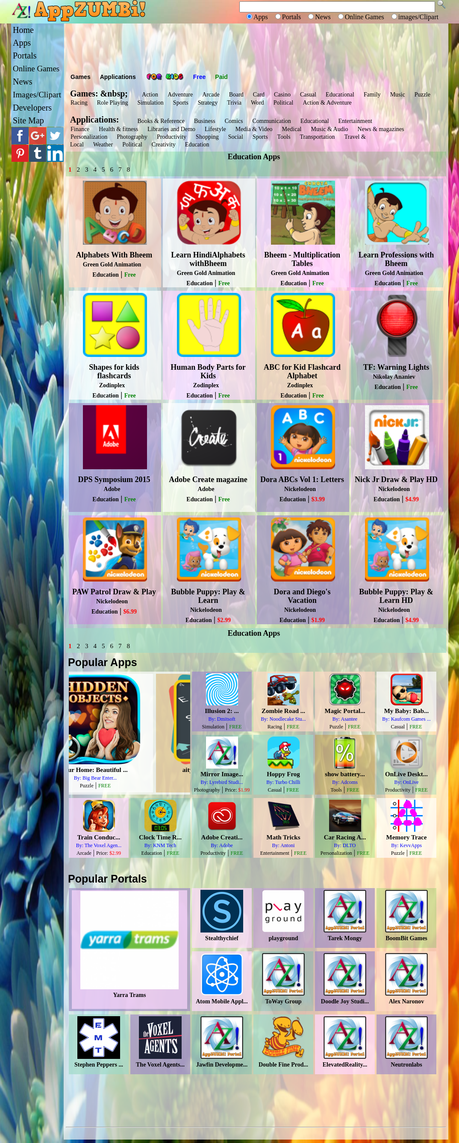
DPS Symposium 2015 (114, 479)
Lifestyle (215, 129)
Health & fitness (118, 129)
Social (235, 137)
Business (204, 121)
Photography (132, 137)
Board (236, 94)
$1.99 (318, 620)
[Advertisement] (256, 47)
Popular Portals (107, 879)
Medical (292, 129)
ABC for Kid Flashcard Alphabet (302, 371)
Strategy (208, 102)
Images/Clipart (37, 94)
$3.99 (318, 499)
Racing (79, 102)
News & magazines (381, 129)
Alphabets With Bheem (114, 255)
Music (397, 94)
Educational (340, 94)
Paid (221, 76)
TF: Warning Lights (396, 367)
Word (257, 102)
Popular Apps (102, 662)
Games (81, 76)
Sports (180, 102)
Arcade (210, 94)
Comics (234, 121)
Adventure (180, 94)
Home (23, 30)
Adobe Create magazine (208, 479)
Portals (25, 55)
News (22, 81)
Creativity (164, 144)
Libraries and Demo (171, 129)
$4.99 (412, 499)
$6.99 (130, 611)
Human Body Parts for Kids (208, 371)
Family (372, 94)
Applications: (96, 119)
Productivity (171, 137)
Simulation (150, 102)
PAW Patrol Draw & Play (114, 592)
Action (150, 94)
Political (284, 102)
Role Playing (112, 102)
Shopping (207, 137)
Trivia (234, 102)
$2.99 (224, 620)
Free (199, 76)
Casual (308, 94)
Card (259, 94)
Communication (271, 121)
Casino (282, 94)
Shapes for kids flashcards (114, 371)
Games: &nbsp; (99, 93)
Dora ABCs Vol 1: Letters (302, 479)
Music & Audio (329, 129)
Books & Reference (160, 121)
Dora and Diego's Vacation (302, 596)
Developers (32, 107)
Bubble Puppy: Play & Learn (208, 596)
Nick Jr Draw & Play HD (396, 479)
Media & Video (254, 129)
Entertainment (355, 121)
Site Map (28, 120)
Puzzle (422, 94)
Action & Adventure (327, 102)
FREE (138, 786)
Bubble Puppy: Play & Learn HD (396, 596)
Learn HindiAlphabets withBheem (208, 259)
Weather (103, 144)
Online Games (36, 68)
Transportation (317, 137)
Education (197, 144)
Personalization (89, 137)
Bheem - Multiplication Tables (302, 259)
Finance (80, 129)
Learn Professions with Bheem (396, 259)
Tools (284, 137)
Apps (22, 42)
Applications (118, 76)
